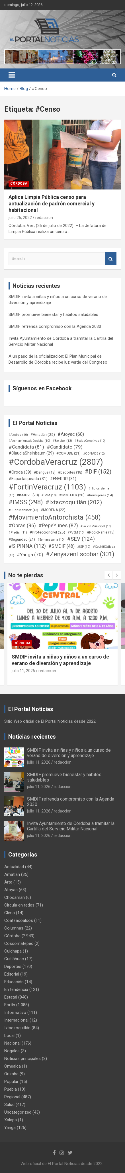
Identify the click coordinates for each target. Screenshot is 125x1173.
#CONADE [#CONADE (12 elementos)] (94, 453)
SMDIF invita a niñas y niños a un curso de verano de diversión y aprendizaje (69, 752)
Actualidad (14, 866)
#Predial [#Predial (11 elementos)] (18, 532)
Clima (9, 912)
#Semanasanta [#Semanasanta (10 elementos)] (51, 539)
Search (110, 258)
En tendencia (16, 989)
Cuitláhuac (14, 958)
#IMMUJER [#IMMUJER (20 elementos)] (72, 495)
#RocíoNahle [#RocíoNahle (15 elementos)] (100, 532)
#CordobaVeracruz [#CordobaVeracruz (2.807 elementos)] (56, 462)
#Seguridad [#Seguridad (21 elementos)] (22, 539)
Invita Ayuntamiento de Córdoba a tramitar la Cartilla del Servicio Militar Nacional (70, 826)
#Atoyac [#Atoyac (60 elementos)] (71, 434)
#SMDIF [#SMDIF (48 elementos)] (61, 546)
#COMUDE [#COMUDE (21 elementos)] (68, 453)
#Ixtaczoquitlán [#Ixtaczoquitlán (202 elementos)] (74, 502)
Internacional (16, 1020)
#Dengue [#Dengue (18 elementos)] (45, 472)
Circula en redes (19, 905)
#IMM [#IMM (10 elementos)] (49, 495)
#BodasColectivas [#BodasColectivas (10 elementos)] (90, 441)
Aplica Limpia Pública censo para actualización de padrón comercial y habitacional (52, 203)
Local (9, 1035)
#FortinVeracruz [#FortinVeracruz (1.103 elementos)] (47, 487)
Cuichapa (13, 951)
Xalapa (10, 1119)
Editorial (11, 974)
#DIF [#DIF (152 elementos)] (98, 471)
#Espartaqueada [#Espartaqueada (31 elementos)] (28, 478)
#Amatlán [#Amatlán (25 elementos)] (42, 434)
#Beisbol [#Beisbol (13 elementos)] (62, 441)
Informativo (15, 1012)
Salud (9, 1104)
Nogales (12, 1050)
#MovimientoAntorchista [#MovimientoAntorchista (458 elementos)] (55, 517)
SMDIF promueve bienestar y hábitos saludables (53, 314)
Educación (14, 981)
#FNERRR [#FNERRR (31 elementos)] (63, 478)
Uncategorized (17, 1112)
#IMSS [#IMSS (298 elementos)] (26, 502)
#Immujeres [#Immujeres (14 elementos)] (100, 495)
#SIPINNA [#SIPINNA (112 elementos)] (27, 546)
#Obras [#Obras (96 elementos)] (22, 525)
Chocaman (14, 897)
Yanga (10, 1127)
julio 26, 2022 (20, 217)
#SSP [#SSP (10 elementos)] (83, 547)
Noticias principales (22, 1058)
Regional (12, 1096)
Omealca (12, 1066)
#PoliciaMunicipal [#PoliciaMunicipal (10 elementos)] (96, 526)
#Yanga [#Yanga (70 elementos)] (30, 554)
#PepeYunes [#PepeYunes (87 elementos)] (58, 525)
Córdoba (18, 184)
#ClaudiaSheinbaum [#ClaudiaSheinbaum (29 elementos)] (31, 453)
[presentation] (108, 575)
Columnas (13, 928)
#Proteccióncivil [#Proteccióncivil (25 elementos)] (47, 532)
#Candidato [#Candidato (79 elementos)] (65, 447)
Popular (11, 1081)
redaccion (44, 217)
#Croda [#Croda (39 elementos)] (20, 472)
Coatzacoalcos (18, 920)
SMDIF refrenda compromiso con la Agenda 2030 (55, 326)
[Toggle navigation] (11, 75)
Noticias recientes (32, 736)
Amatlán (12, 874)
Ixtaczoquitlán (17, 1027)
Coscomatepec (18, 943)
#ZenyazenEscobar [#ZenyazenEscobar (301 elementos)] (80, 554)
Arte (8, 882)
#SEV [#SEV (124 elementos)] (81, 539)
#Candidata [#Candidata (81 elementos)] (26, 447)
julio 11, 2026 (23, 670)
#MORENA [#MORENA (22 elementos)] (53, 510)
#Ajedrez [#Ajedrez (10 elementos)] (18, 435)
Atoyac (11, 889)
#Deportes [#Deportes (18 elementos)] (70, 472)
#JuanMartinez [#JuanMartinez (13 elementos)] (23, 510)
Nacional (12, 1043)
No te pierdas (25, 575)
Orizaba (11, 1073)
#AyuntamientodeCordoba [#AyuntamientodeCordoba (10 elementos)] (29, 441)
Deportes (12, 966)
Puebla (10, 1089)
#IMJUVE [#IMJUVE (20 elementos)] (28, 495)
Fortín (9, 1004)
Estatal (10, 997)
